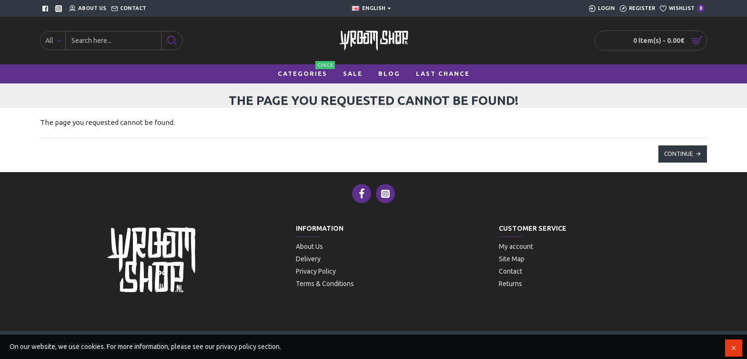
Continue (678, 154)
